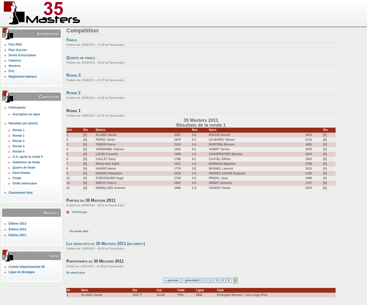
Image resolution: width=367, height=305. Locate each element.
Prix (11, 71)
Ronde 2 (18, 135)
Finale (17, 178)
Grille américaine (25, 183)
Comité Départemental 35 (27, 267)
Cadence (15, 60)
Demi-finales (21, 173)
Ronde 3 (18, 141)
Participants (17, 107)
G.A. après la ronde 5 (28, 157)
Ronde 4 (18, 146)
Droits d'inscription (22, 55)
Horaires (15, 66)
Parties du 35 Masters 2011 (91, 200)
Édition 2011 (17, 235)
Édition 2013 (17, 223)
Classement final (20, 192)
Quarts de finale (24, 167)
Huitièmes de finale (26, 162)
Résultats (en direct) (23, 123)
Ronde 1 (18, 130)
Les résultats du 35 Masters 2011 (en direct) (105, 243)
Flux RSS (15, 44)
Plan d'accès (18, 50)
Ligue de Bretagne (22, 272)
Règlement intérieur (23, 76)
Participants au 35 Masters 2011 (95, 261)
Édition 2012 (17, 229)
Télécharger (79, 212)
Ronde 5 (18, 151)
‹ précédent (191, 280)
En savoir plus (79, 231)
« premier (172, 280)
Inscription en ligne (26, 114)
